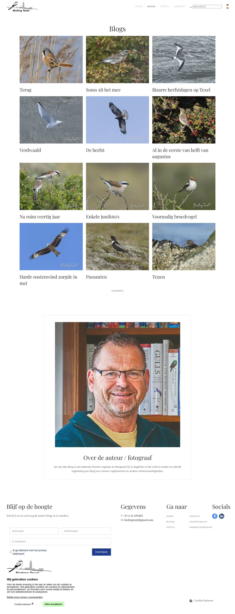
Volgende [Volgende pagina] (117, 291)
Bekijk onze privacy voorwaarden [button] (25, 597)
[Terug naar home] (22, 6)
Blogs (152, 6)
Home (139, 6)
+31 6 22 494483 (133, 515)
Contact (179, 6)
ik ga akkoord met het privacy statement (30, 552)
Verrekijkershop (197, 527)
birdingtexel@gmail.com (138, 520)
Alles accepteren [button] (53, 604)
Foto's (164, 6)
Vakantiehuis (197, 522)
